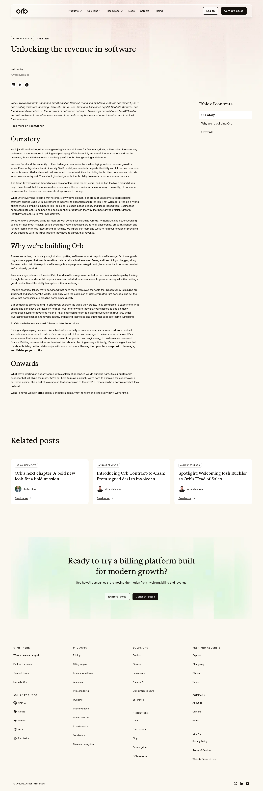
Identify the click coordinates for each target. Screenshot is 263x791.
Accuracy (78, 681)
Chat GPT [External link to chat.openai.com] (21, 703)
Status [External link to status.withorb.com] (196, 673)
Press (196, 720)
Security (197, 681)
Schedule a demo (63, 392)
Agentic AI (138, 681)
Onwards (207, 132)
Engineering (139, 673)
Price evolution (81, 708)
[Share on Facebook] (27, 85)
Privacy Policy (200, 741)
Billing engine (80, 664)
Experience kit (80, 726)
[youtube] (247, 783)
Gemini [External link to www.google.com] (19, 720)
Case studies (139, 729)
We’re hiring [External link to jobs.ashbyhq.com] (121, 392)
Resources (115, 11)
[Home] (22, 11)
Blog (135, 738)
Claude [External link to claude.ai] (19, 711)
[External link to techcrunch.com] (27, 125)
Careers (144, 10)
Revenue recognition (84, 744)
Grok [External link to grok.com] (18, 729)
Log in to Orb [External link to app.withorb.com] (20, 681)
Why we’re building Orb (216, 123)
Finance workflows (83, 673)
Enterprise (138, 699)
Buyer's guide (140, 747)
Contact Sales (21, 673)
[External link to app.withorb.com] (210, 11)
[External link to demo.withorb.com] (117, 596)
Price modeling (81, 690)
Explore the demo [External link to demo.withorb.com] (22, 664)
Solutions (94, 11)
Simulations (79, 735)
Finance (137, 664)
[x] (235, 783)
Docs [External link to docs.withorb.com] (131, 10)
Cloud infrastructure (143, 690)
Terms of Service (202, 750)
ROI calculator (140, 756)
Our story (208, 115)
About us (197, 702)
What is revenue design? (26, 655)
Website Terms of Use (204, 759)
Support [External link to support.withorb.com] (197, 655)
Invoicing (78, 699)
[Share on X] (20, 85)
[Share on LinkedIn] (13, 85)
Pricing (159, 10)
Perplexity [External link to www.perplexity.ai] (21, 738)
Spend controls (81, 717)
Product (137, 655)
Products (75, 11)
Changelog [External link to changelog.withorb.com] (198, 664)
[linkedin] (241, 783)
